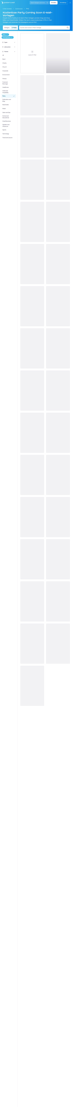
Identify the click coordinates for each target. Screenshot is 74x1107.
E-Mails (14, 27)
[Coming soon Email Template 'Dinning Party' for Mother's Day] (58, 137)
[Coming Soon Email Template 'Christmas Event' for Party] (32, 601)
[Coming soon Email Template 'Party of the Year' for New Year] (32, 475)
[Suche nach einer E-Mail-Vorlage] (43, 28)
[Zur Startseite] (7, 2)
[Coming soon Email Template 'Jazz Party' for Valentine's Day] (58, 306)
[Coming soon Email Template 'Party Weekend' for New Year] (32, 348)
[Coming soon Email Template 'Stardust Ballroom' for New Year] (32, 433)
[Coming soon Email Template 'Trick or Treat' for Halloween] (58, 391)
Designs (6, 27)
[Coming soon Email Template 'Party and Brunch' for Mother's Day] (32, 95)
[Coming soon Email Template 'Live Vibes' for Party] (58, 95)
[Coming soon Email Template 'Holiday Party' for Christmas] (58, 264)
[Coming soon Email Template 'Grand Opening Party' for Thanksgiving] (32, 137)
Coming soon (19, 8)
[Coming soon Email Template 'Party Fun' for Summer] (32, 517)
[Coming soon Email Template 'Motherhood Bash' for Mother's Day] (58, 222)
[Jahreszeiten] (14, 47)
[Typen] (14, 42)
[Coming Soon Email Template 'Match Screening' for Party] (58, 601)
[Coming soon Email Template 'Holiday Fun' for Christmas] (32, 180)
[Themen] (14, 51)
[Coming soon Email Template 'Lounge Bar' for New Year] (32, 222)
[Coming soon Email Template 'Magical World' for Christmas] (58, 53)
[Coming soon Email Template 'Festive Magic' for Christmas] (58, 517)
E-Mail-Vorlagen (7, 8)
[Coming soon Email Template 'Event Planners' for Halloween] (58, 475)
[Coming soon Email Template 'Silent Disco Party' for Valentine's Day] (58, 348)
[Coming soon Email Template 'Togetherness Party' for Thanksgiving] (58, 644)
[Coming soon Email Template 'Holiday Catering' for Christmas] (58, 559)
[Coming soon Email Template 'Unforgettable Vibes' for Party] (58, 433)
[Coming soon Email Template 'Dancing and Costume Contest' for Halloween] (32, 559)
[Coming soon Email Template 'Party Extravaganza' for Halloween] (32, 686)
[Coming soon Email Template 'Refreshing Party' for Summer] (32, 306)
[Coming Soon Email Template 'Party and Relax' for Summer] (32, 391)
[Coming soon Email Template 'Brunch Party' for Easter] (58, 180)
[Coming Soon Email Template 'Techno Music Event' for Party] (32, 264)
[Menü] (70, 2)
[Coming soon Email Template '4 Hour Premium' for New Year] (32, 644)
